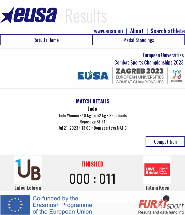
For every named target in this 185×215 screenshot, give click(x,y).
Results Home (46, 39)
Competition (165, 141)
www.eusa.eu (108, 30)
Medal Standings (138, 39)
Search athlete (168, 30)
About (137, 30)
